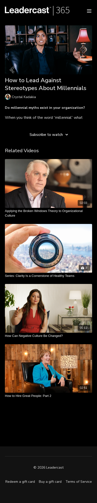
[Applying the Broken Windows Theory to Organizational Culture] (48, 213)
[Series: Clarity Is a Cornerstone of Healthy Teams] (48, 275)
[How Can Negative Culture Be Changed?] (48, 335)
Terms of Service (78, 481)
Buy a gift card (50, 481)
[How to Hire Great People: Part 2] (48, 395)
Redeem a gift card (20, 481)
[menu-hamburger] (89, 11)
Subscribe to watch (50, 135)
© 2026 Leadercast (48, 467)
